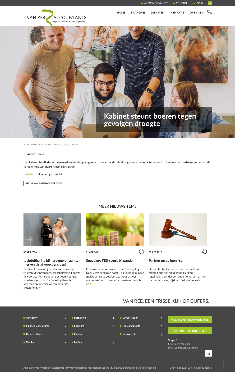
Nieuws (34, 145)
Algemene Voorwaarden (36, 368)
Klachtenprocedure (98, 368)
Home (121, 21)
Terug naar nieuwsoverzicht (44, 183)
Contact (181, 3)
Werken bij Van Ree (156, 3)
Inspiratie (177, 21)
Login (199, 3)
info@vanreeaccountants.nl (183, 348)
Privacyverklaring (76, 368)
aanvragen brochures (190, 331)
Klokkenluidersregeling (124, 368)
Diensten (157, 21)
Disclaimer (58, 368)
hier (32, 174)
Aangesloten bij (147, 368)
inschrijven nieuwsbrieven (190, 320)
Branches (138, 21)
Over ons (197, 21)
